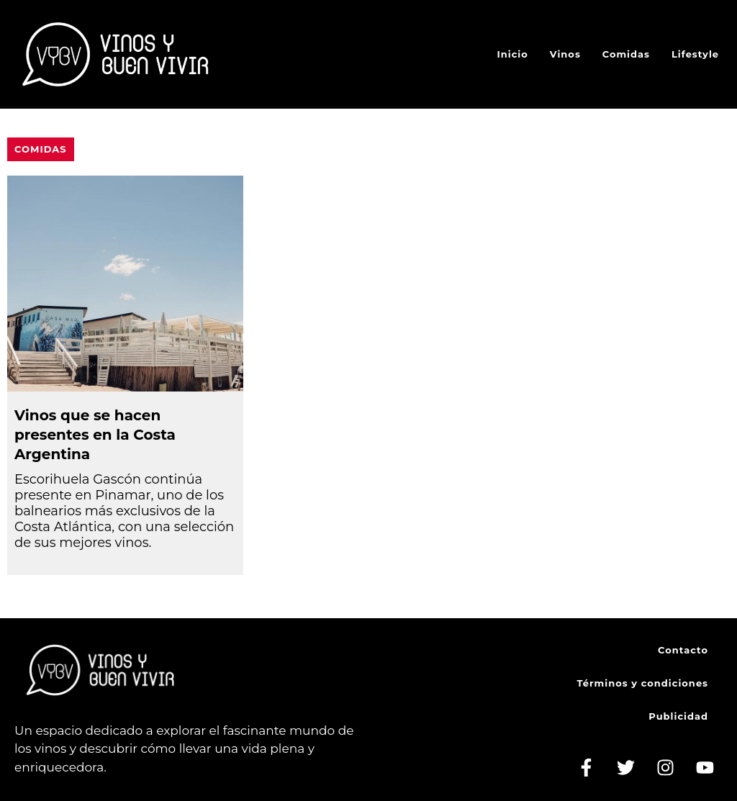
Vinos (565, 54)
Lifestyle (695, 54)
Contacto (683, 650)
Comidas (626, 54)
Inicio (512, 54)
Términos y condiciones (642, 683)
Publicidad (678, 716)
